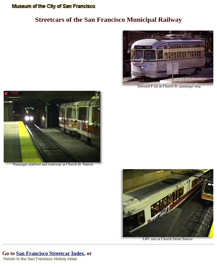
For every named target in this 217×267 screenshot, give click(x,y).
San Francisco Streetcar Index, (51, 253)
